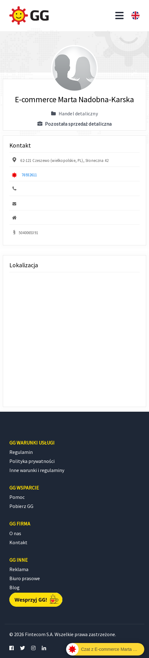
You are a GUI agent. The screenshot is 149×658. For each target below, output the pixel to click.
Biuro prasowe (24, 578)
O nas (15, 533)
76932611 (29, 174)
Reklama (18, 569)
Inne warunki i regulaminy (36, 470)
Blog (14, 587)
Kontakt (18, 542)
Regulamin (21, 452)
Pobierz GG (21, 506)
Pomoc (17, 497)
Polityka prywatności (32, 461)
